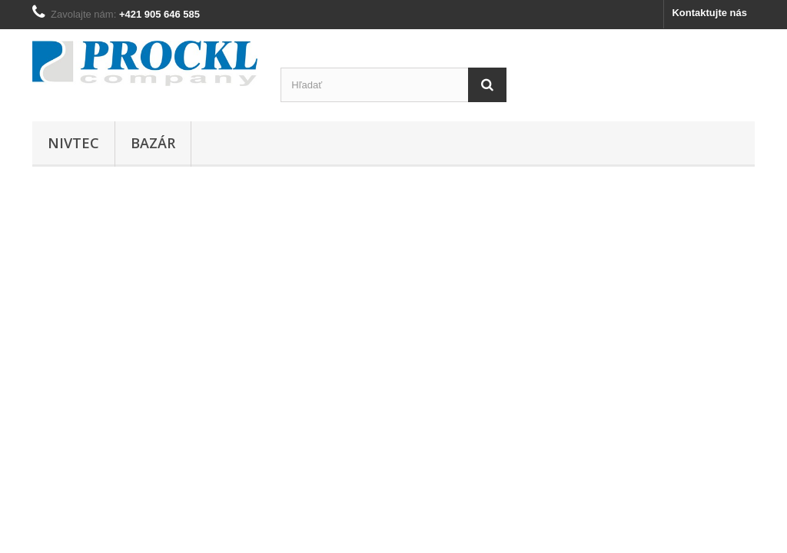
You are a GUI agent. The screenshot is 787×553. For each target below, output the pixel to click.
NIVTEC (73, 143)
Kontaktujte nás (709, 12)
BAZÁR (153, 143)
